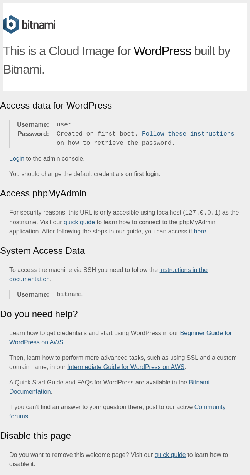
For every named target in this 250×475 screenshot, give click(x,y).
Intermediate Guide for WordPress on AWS (125, 367)
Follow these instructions (188, 134)
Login (16, 158)
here (200, 231)
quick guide (79, 222)
